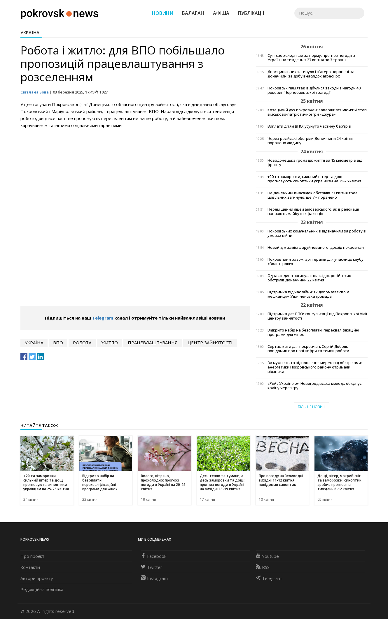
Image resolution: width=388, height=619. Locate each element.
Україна (29, 32)
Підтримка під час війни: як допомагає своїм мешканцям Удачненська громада (308, 294)
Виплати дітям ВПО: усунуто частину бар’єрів (309, 126)
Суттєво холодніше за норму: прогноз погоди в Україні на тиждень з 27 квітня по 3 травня (311, 57)
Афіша (221, 13)
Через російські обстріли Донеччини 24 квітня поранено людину (310, 140)
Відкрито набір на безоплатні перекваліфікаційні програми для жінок (313, 332)
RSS (263, 567)
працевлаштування (153, 342)
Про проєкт (32, 556)
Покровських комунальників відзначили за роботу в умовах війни (317, 233)
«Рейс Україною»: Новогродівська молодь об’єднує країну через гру (314, 385)
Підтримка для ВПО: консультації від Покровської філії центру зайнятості (317, 316)
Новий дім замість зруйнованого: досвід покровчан (316, 247)
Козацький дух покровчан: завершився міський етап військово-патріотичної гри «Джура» (317, 112)
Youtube (267, 556)
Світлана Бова (34, 92)
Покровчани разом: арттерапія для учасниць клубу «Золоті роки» (315, 261)
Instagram (154, 578)
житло (109, 342)
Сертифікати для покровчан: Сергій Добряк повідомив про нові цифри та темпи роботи (308, 348)
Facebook (153, 556)
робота (82, 342)
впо (58, 342)
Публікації (251, 13)
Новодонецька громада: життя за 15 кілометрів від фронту (315, 162)
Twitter (151, 567)
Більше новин (311, 406)
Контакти (30, 567)
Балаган (193, 13)
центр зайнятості (210, 342)
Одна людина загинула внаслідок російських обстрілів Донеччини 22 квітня (309, 278)
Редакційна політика (41, 589)
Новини (162, 13)
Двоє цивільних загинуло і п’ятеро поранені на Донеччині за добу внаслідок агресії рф (311, 74)
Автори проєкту (36, 578)
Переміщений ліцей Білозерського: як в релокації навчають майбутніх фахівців (313, 211)
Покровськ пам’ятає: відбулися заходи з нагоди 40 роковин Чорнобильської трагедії (314, 90)
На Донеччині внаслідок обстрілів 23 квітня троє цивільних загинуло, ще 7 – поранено (312, 195)
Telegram (102, 318)
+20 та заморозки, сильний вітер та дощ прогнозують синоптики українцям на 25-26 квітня (314, 178)
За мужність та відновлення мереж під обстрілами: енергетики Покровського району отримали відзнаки (315, 367)
